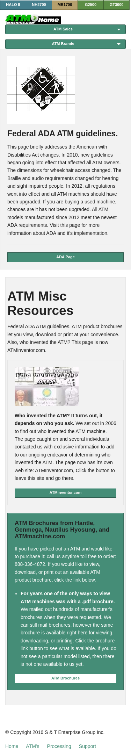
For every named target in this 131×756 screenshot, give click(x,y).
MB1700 (65, 4)
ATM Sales (63, 29)
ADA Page (65, 257)
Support (87, 746)
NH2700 (39, 4)
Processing (59, 746)
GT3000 (117, 4)
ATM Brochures (65, 678)
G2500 (90, 4)
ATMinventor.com (65, 492)
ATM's (32, 746)
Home (11, 746)
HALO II (13, 4)
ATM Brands (63, 44)
